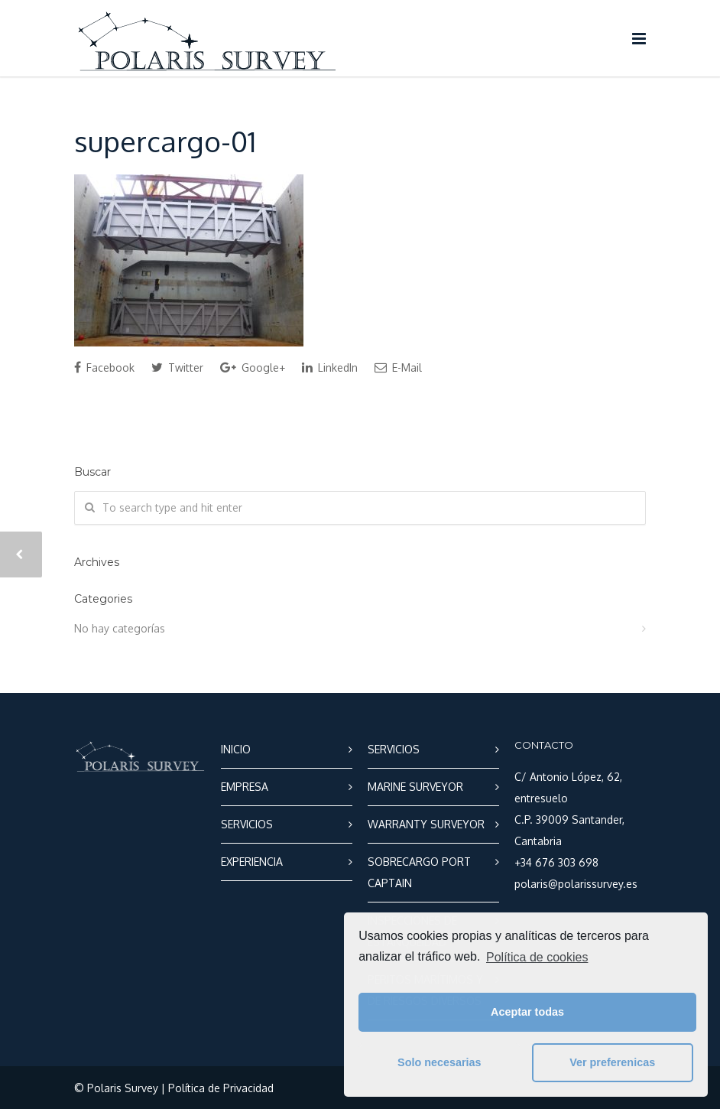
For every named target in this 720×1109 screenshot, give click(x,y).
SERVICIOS (247, 824)
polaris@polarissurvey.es (575, 883)
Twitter (177, 367)
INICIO (236, 749)
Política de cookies (537, 957)
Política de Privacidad (221, 1087)
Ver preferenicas (612, 1062)
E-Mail (398, 367)
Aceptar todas (527, 1012)
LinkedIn (330, 367)
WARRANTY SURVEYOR (426, 824)
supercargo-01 (165, 141)
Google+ (252, 367)
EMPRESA (244, 786)
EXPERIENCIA (252, 861)
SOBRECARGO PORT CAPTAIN (419, 872)
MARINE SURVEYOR (415, 786)
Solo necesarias (439, 1062)
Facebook (104, 367)
